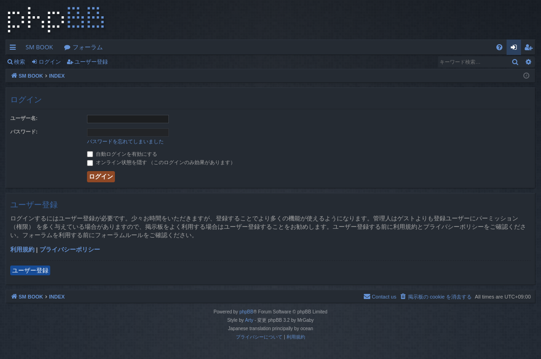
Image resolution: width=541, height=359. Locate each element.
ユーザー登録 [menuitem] (530, 49)
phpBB (247, 311)
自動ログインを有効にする (122, 154)
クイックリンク (14, 49)
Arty (249, 320)
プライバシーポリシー (70, 249)
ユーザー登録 (91, 62)
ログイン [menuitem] (516, 49)
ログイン (50, 62)
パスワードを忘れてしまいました (125, 141)
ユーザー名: (24, 118)
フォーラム (88, 47)
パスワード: (24, 131)
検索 (19, 62)
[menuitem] (499, 47)
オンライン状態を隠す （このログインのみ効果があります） (161, 162)
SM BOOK (39, 47)
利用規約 (22, 249)
